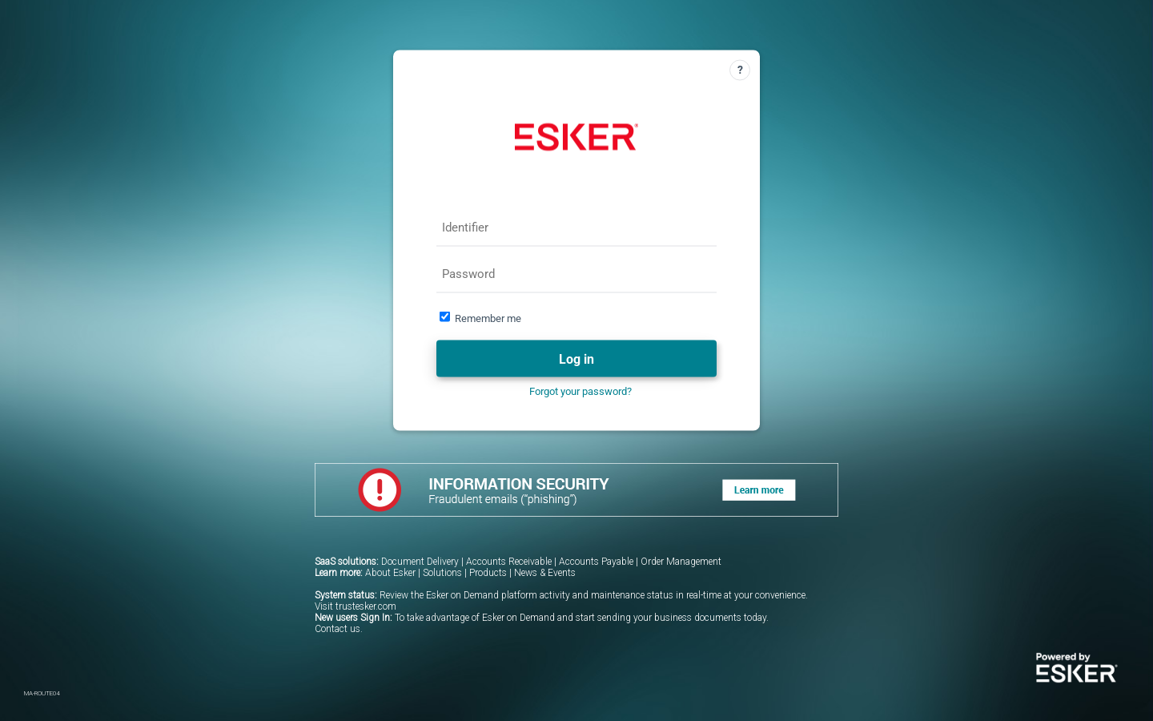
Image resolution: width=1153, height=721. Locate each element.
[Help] (739, 70)
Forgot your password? (580, 391)
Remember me (488, 318)
